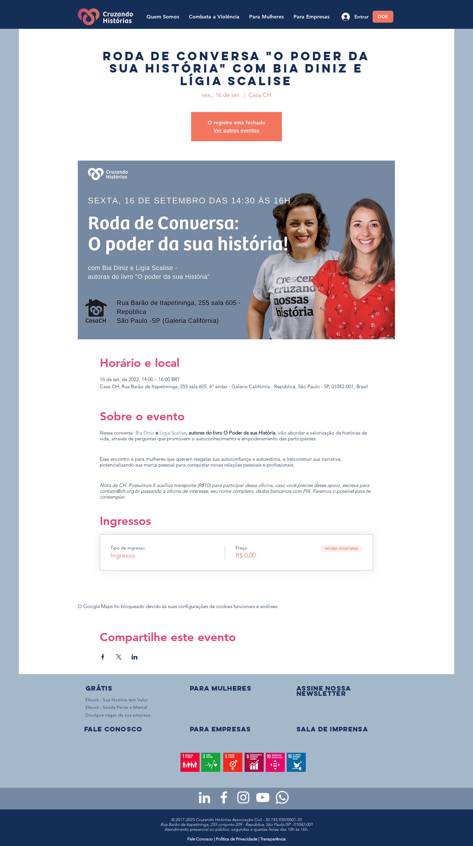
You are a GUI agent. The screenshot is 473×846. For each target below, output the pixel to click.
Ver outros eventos (236, 130)
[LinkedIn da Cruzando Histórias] (204, 797)
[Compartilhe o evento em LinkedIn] (135, 657)
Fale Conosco (200, 839)
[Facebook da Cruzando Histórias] (224, 797)
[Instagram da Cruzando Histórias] (243, 797)
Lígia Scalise (172, 433)
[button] (323, 690)
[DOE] (383, 17)
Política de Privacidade (236, 839)
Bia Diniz (144, 433)
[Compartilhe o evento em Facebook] (103, 657)
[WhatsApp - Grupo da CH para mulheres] (282, 797)
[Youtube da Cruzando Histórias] (263, 797)
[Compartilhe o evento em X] (119, 657)
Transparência (273, 839)
